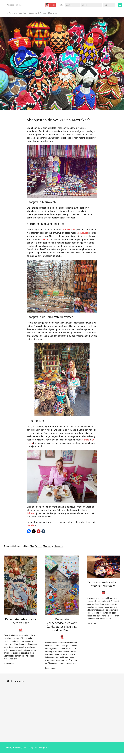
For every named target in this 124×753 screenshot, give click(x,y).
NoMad (85, 439)
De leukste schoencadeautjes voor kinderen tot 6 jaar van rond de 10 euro (62, 624)
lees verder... (9, 664)
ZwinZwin (45, 239)
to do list (31, 525)
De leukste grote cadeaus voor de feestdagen (103, 584)
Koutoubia (83, 233)
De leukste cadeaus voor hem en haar (20, 621)
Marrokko (13, 13)
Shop (32, 546)
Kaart (48, 748)
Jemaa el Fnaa (69, 229)
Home (6, 13)
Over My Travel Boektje (36, 748)
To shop (38, 546)
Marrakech (23, 13)
